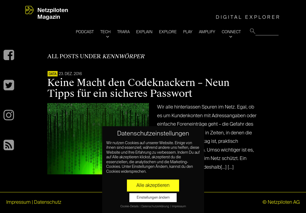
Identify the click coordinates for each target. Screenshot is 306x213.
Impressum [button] (179, 206)
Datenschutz (47, 202)
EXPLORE (168, 32)
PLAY (187, 32)
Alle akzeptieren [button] (153, 185)
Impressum (18, 202)
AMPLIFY (207, 32)
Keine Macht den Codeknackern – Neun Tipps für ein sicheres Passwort (138, 88)
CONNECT (231, 32)
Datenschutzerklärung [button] (155, 206)
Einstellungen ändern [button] (153, 197)
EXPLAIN (144, 32)
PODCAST (85, 32)
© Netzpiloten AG (281, 202)
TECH (105, 32)
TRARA (123, 32)
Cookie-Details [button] (129, 206)
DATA (53, 74)
